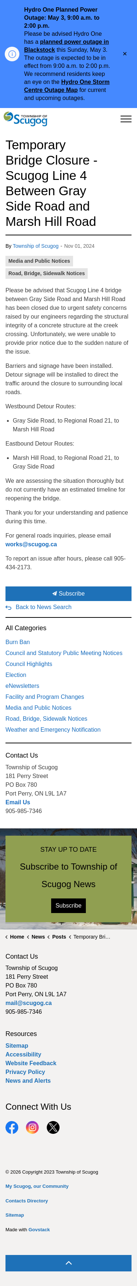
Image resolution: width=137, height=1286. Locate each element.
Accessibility (23, 1054)
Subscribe (68, 593)
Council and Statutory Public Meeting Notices (63, 653)
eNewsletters (22, 686)
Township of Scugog (35, 246)
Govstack (39, 1229)
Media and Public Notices (39, 261)
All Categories (25, 628)
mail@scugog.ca (28, 1003)
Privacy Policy (25, 1072)
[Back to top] (68, 1263)
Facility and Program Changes (44, 697)
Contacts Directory (26, 1201)
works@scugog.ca (31, 544)
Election (15, 675)
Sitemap (16, 1046)
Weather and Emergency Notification (52, 730)
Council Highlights (28, 664)
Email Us (17, 802)
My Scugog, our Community (37, 1186)
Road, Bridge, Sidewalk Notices (46, 273)
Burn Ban (17, 642)
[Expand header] (126, 119)
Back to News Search (44, 607)
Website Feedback (30, 1063)
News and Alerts (28, 1081)
